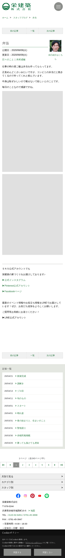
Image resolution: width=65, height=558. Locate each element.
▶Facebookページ (12, 291)
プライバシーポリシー (34, 542)
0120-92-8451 (15, 515)
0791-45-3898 (30, 515)
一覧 (32, 31)
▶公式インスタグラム (14, 280)
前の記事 (14, 31)
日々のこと (8, 59)
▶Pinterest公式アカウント (16, 285)
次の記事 (51, 31)
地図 (33, 510)
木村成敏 (21, 59)
